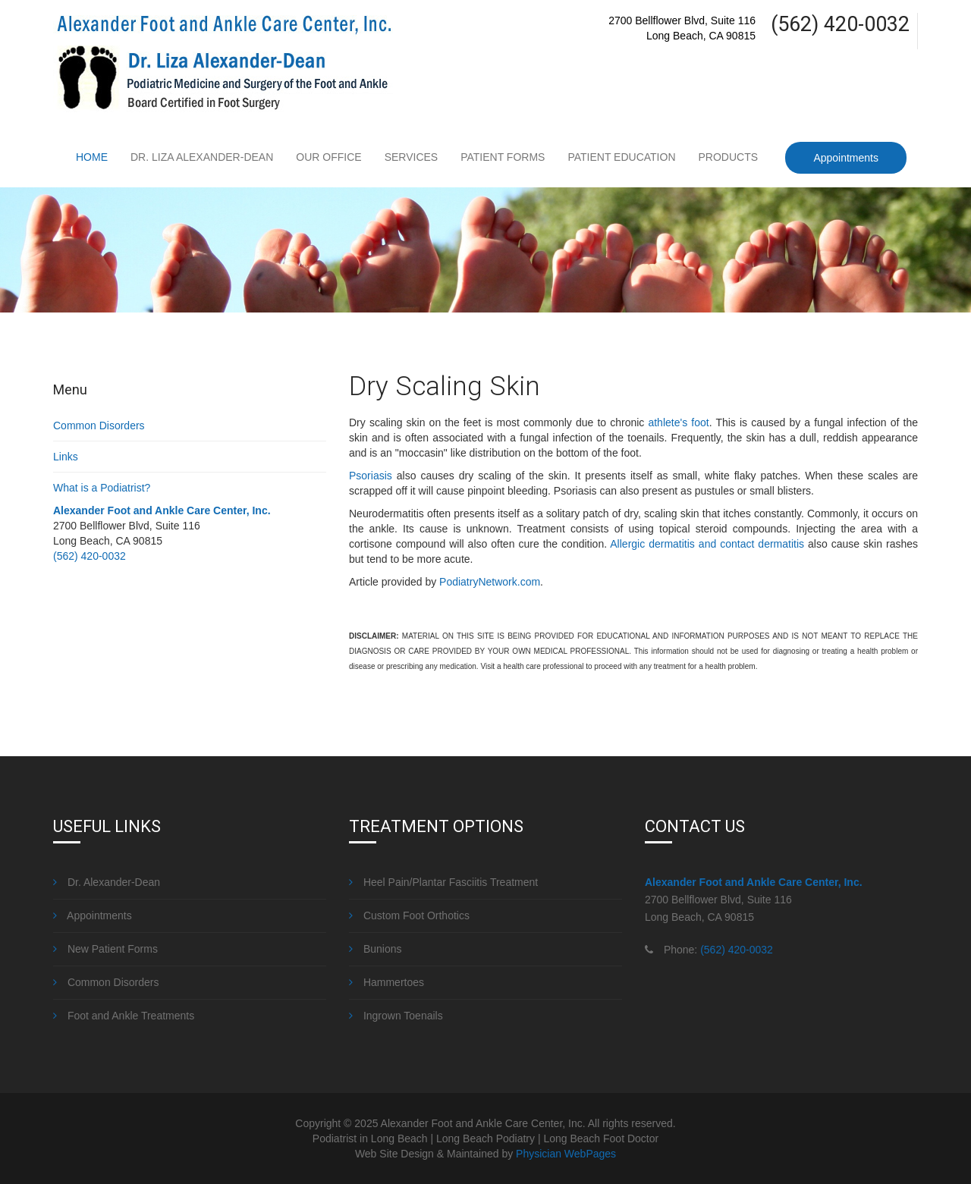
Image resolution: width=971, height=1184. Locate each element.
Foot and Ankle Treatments (123, 1016)
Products (729, 157)
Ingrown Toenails (396, 1016)
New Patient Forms (105, 949)
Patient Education (621, 157)
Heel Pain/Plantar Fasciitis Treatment (443, 882)
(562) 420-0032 (89, 556)
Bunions (375, 949)
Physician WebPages (566, 1154)
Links (65, 457)
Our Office (328, 157)
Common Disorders (99, 425)
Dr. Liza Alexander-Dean (201, 157)
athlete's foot (678, 422)
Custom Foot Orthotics (409, 915)
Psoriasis (370, 476)
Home (92, 157)
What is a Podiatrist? (101, 488)
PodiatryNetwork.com (489, 582)
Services (411, 157)
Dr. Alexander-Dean (106, 882)
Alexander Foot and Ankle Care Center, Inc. (162, 510)
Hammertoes (386, 982)
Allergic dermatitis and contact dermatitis (707, 544)
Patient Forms (502, 157)
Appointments (845, 158)
